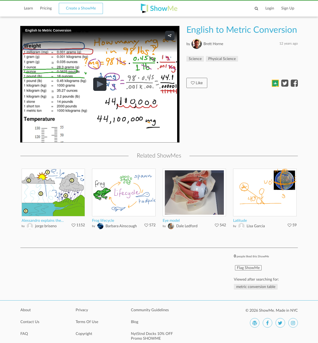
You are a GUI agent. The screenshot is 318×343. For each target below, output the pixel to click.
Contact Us (29, 322)
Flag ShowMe (248, 268)
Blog (134, 322)
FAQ (24, 334)
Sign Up (287, 8)
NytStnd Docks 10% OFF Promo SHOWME (152, 336)
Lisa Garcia (256, 226)
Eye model (171, 220)
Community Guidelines (150, 310)
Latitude (240, 220)
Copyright (84, 334)
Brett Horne (213, 44)
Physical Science (222, 59)
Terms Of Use (87, 322)
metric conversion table (255, 287)
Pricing (46, 8)
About (25, 310)
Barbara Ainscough (121, 226)
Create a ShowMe (81, 8)
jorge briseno (46, 226)
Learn (28, 8)
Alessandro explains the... (43, 220)
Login (269, 8)
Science (195, 59)
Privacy (82, 310)
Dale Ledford (187, 226)
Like (197, 83)
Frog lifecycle (103, 220)
